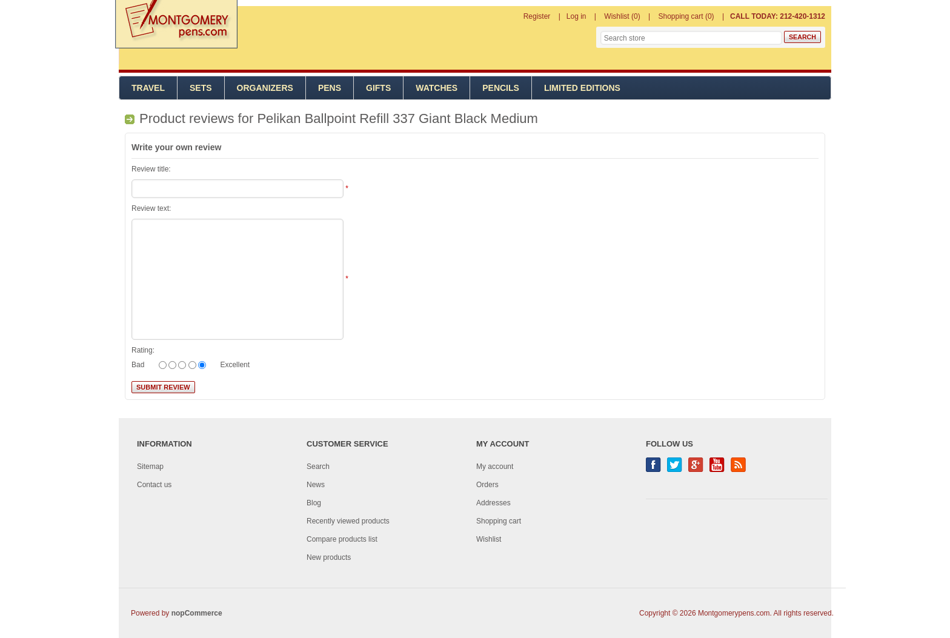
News (316, 484)
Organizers (265, 88)
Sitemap (150, 466)
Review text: (151, 208)
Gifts (378, 88)
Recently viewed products (348, 521)
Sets (201, 88)
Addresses (493, 503)
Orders (487, 484)
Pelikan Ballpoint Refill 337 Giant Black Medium (397, 118)
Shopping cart (498, 521)
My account (494, 466)
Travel (148, 88)
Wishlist (488, 539)
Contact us (154, 484)
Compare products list (342, 539)
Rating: (142, 350)
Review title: (151, 169)
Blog (314, 503)
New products (329, 557)
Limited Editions (582, 88)
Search (318, 466)
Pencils (500, 88)
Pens (329, 88)
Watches (436, 88)
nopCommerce (196, 613)
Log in (576, 16)
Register (537, 16)
